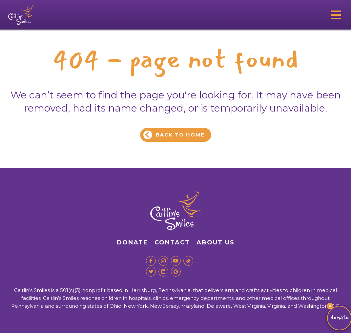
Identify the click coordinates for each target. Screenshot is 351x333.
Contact (172, 242)
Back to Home (180, 135)
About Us (215, 242)
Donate (132, 242)
